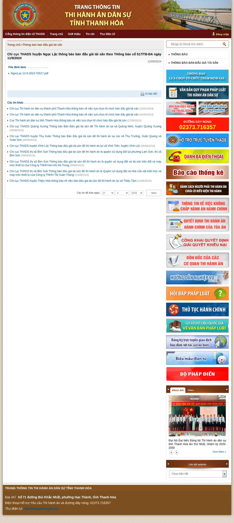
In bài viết (151, 93)
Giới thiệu (74, 34)
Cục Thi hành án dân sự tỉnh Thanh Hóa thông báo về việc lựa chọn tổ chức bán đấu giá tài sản (68, 120)
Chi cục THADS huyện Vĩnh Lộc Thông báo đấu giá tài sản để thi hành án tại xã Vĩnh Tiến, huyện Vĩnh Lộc (75, 145)
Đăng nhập (222, 34)
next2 (176, 452)
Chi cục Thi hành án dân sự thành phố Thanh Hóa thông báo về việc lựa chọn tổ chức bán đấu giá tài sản (74, 108)
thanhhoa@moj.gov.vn (41, 508)
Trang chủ (56, 34)
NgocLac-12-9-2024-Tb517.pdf (29, 73)
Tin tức (90, 34)
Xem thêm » (219, 451)
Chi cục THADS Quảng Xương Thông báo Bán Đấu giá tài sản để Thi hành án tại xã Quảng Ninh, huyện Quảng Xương (85, 126)
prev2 (171, 452)
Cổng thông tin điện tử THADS (25, 34)
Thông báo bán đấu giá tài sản (42, 44)
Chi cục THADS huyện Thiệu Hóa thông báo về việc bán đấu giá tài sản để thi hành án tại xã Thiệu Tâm (73, 180)
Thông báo (179, 54)
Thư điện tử (107, 34)
